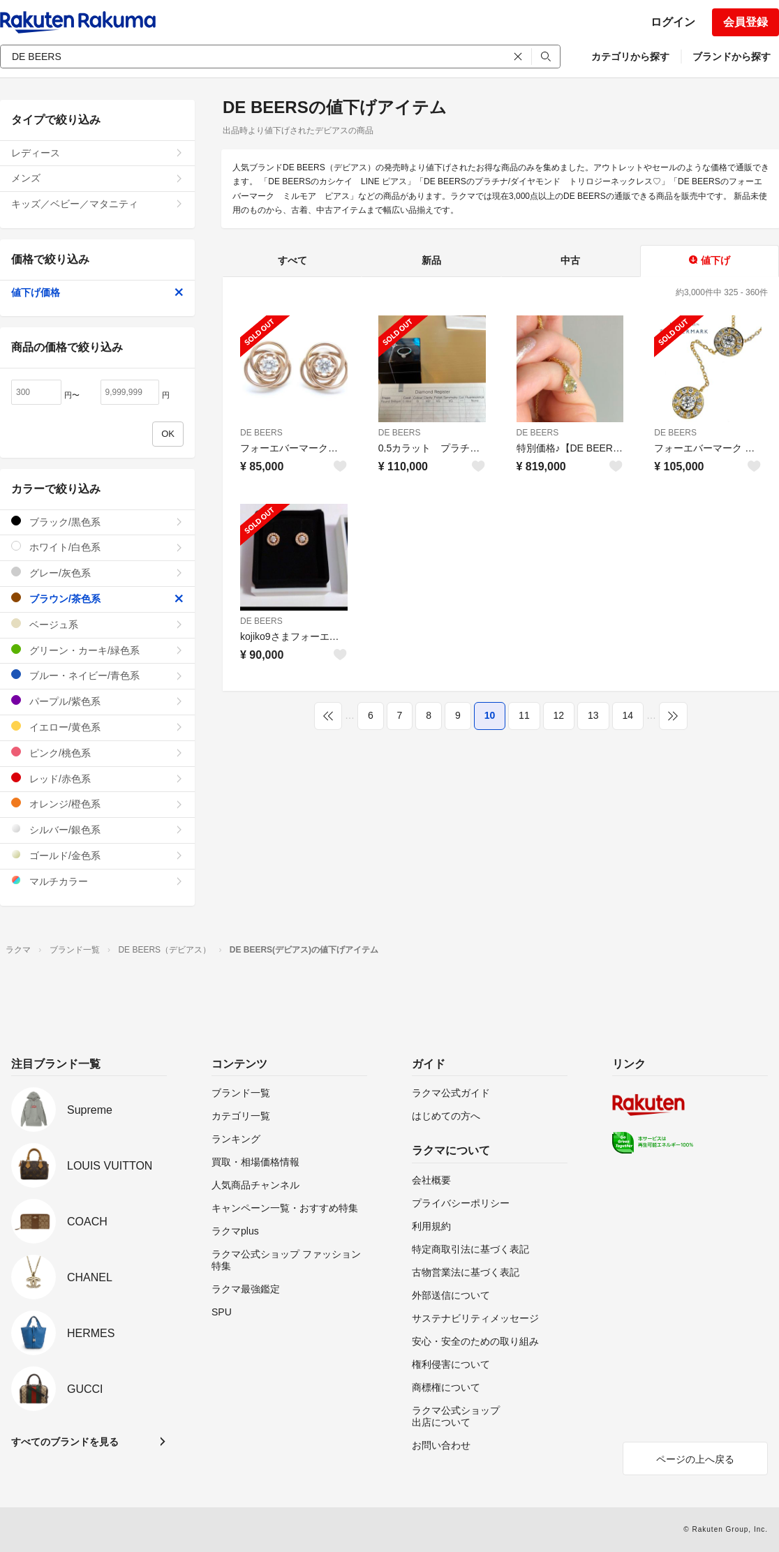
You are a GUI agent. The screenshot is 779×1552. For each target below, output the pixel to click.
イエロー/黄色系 (97, 727)
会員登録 (745, 22)
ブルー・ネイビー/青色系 (97, 675)
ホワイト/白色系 (97, 547)
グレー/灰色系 (97, 573)
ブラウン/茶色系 (97, 598)
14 (628, 715)
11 (524, 715)
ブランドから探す (731, 56)
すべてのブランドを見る (65, 1441)
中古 (570, 260)
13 (593, 715)
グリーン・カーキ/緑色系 (97, 650)
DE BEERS (261, 433)
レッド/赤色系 (97, 778)
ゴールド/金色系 (97, 855)
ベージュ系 (97, 624)
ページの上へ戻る (695, 1459)
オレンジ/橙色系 (97, 803)
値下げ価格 (97, 292)
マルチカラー (97, 881)
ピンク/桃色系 (97, 753)
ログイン (673, 22)
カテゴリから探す (630, 56)
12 (559, 715)
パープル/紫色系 (97, 701)
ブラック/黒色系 (97, 522)
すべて (292, 260)
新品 (431, 260)
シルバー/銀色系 (97, 829)
